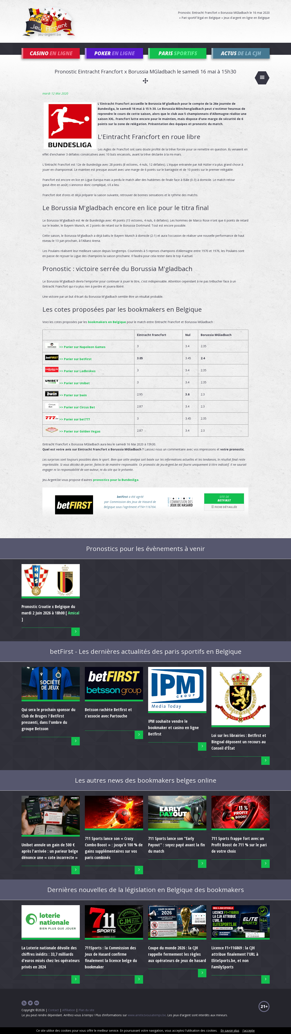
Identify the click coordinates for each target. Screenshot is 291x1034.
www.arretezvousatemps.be (147, 1021)
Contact (53, 1016)
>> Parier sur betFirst (68, 365)
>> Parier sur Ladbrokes (70, 377)
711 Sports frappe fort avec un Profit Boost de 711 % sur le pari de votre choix (239, 851)
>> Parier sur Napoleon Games (75, 353)
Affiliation (68, 1016)
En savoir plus (230, 1030)
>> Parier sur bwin (66, 401)
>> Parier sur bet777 (67, 425)
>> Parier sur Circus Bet (70, 413)
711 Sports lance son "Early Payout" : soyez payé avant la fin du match (176, 851)
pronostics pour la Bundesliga (115, 486)
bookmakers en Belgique (107, 328)
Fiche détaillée (224, 513)
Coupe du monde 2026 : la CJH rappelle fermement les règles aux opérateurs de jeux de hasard (177, 960)
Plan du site (86, 1016)
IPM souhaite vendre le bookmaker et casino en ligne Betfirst (173, 733)
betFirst (224, 504)
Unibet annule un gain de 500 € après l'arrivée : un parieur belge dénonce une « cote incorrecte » (50, 857)
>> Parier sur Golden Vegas (72, 437)
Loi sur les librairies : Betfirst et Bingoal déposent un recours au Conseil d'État (238, 748)
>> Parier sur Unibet (67, 389)
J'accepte (248, 1030)
